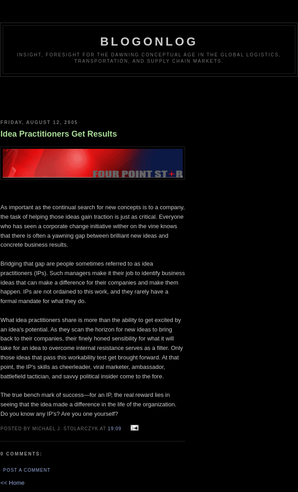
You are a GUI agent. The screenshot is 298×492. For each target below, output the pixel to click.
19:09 (115, 428)
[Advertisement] (92, 94)
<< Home (12, 482)
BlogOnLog (149, 41)
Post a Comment (26, 470)
